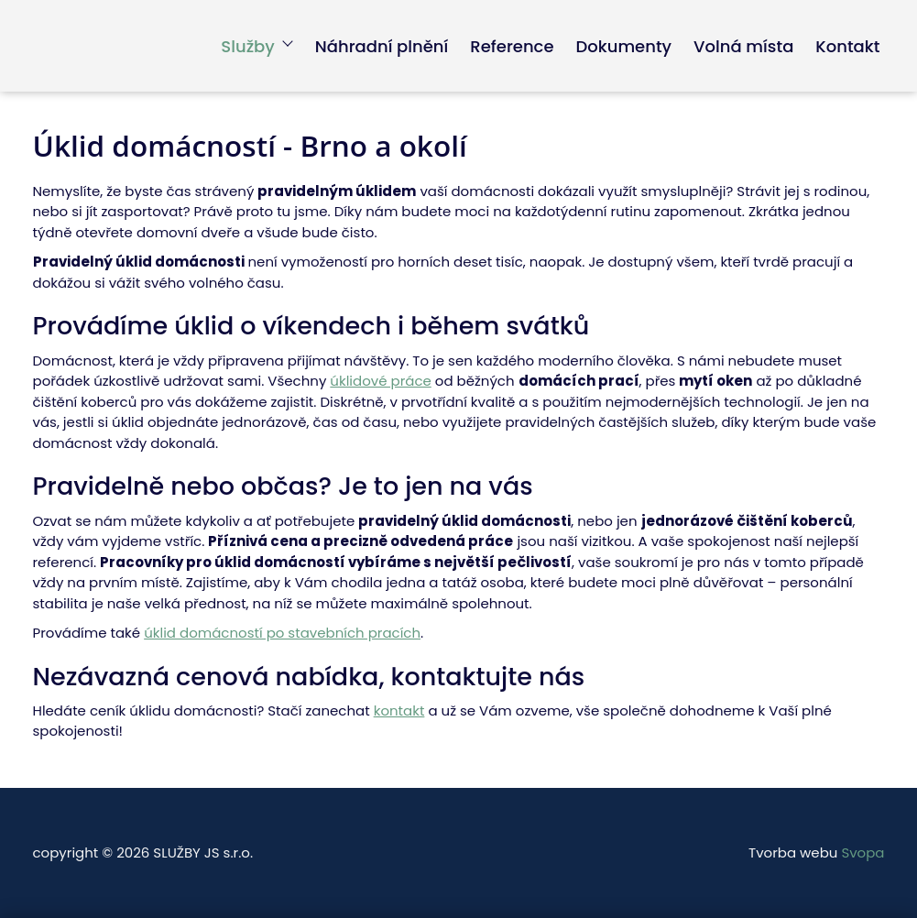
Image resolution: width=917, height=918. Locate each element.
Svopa (862, 852)
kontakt (399, 710)
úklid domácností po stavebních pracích (282, 632)
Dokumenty (624, 46)
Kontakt (847, 46)
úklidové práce (380, 380)
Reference (511, 46)
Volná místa (743, 46)
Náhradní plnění (381, 46)
